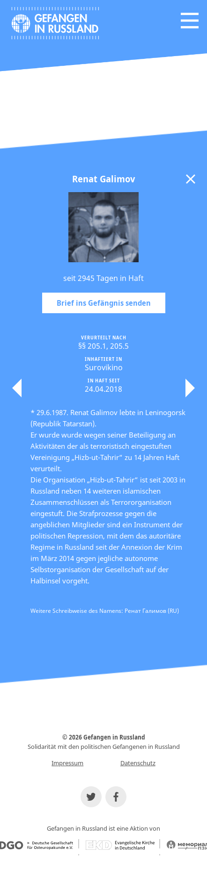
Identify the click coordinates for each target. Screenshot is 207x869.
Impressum (67, 763)
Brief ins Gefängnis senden (104, 303)
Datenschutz (137, 763)
